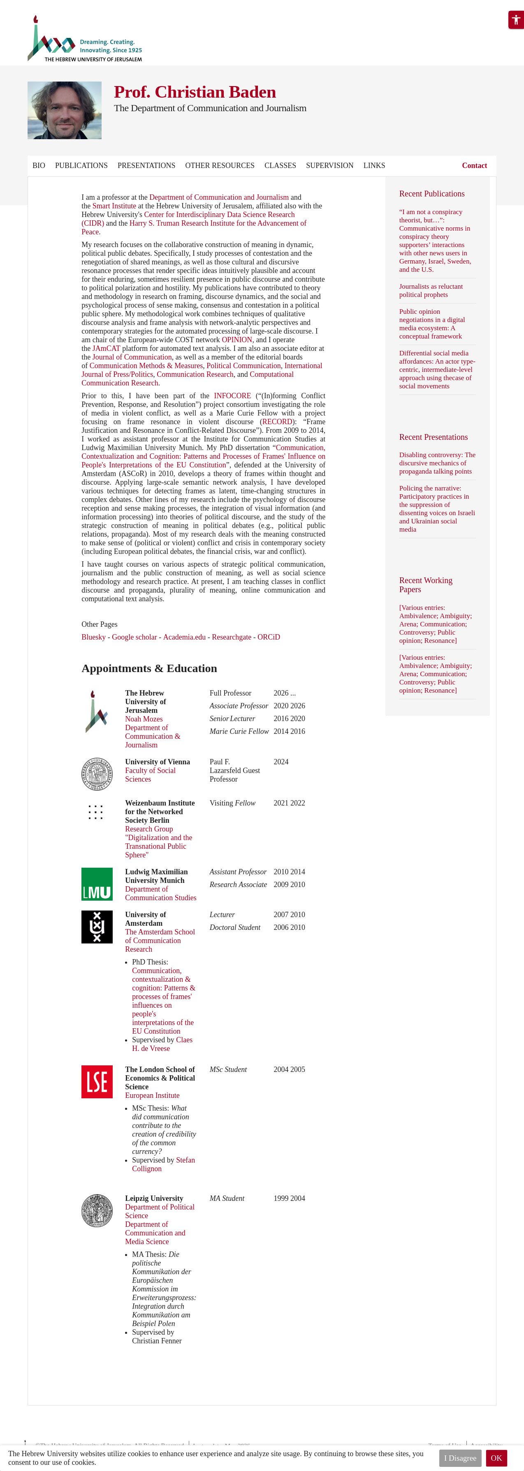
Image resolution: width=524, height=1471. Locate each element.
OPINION (237, 340)
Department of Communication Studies (161, 893)
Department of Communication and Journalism (219, 197)
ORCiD (268, 637)
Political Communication (243, 366)
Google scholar (134, 637)
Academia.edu (184, 637)
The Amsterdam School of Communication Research (160, 940)
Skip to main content (30, 5)
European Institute (152, 1095)
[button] (516, 20)
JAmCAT (107, 348)
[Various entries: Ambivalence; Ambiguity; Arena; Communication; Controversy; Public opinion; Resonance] (435, 624)
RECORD (277, 422)
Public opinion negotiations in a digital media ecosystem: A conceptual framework (432, 324)
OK (496, 1458)
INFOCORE (232, 396)
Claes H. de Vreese (162, 1044)
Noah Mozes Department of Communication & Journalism (153, 732)
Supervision (330, 165)
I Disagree (460, 1458)
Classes (280, 165)
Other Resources (220, 165)
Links (374, 165)
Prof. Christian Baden (195, 91)
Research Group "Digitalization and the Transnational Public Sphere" (158, 842)
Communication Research (195, 374)
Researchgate (231, 637)
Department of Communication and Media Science (155, 1233)
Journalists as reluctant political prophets (431, 291)
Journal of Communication (132, 357)
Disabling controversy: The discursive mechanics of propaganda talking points (437, 463)
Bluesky (93, 637)
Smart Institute (115, 206)
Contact (474, 165)
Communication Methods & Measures (146, 366)
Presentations (147, 165)
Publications (81, 165)
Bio (38, 165)
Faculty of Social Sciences (150, 774)
